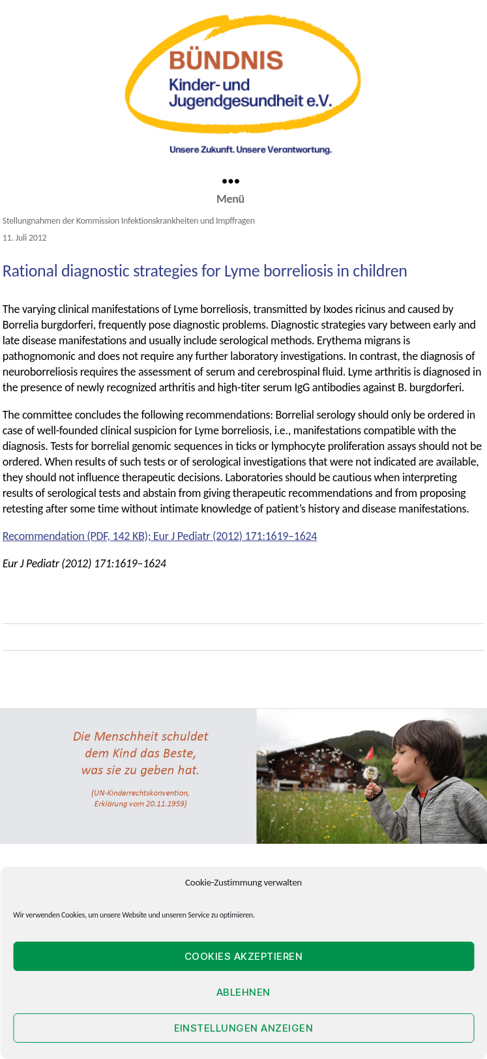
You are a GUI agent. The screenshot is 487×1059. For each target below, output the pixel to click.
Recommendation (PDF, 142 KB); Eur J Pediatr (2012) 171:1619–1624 (160, 536)
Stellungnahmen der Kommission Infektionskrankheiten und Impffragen (129, 220)
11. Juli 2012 (25, 237)
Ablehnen (243, 992)
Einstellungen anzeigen (244, 1028)
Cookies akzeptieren (243, 956)
